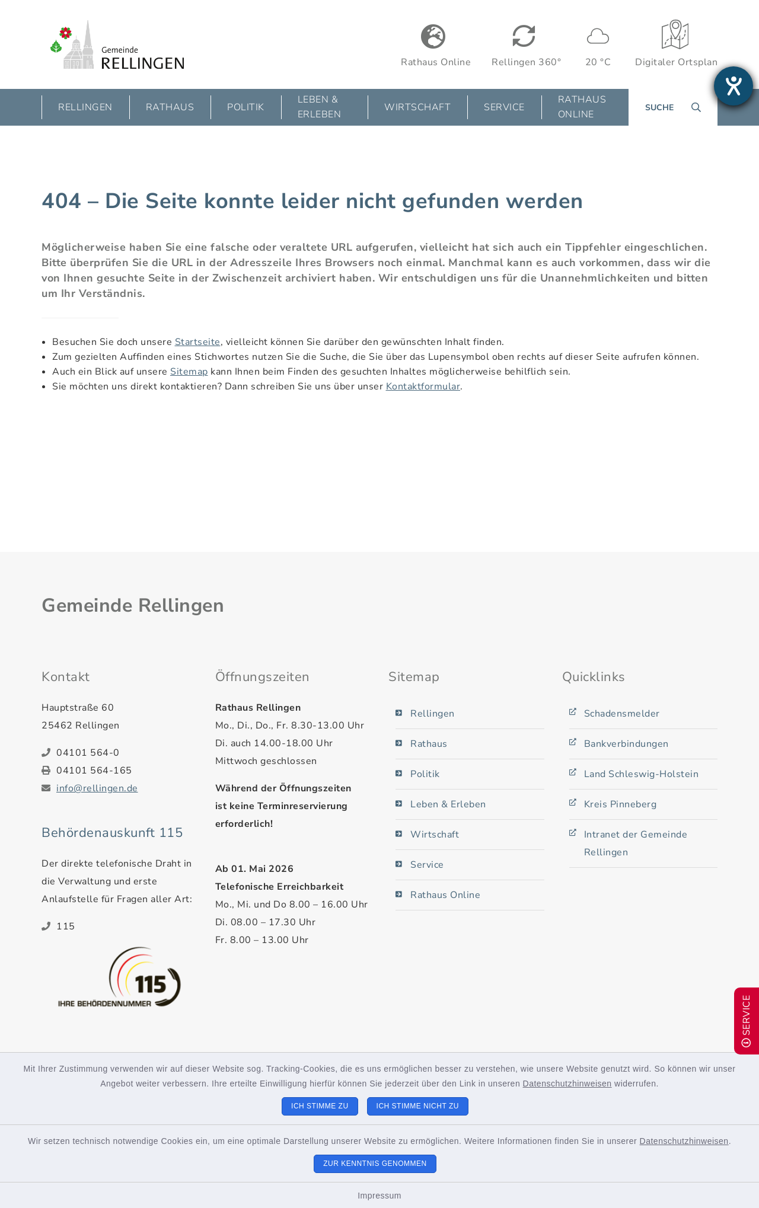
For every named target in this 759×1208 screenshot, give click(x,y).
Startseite (198, 342)
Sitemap (189, 371)
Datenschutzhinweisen (567, 1083)
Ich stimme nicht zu (418, 1106)
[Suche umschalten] (673, 107)
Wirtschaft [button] (417, 107)
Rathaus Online (582, 107)
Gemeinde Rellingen (133, 605)
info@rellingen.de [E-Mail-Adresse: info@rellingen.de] (97, 788)
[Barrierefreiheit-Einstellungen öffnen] (733, 86)
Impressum (379, 1195)
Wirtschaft (434, 834)
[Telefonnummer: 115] (126, 926)
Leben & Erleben (448, 804)
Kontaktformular (423, 386)
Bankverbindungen (626, 743)
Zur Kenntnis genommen (375, 1163)
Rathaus (429, 743)
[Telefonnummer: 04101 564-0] (126, 753)
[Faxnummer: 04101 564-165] (126, 770)
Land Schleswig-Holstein (641, 774)
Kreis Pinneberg (620, 804)
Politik (425, 774)
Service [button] (504, 107)
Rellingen (432, 713)
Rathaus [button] (170, 107)
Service (427, 864)
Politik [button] (245, 107)
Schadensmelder (622, 713)
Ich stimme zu (320, 1106)
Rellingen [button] (85, 107)
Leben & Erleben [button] (320, 107)
